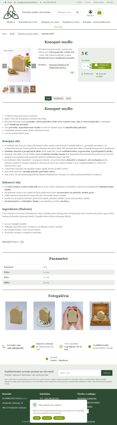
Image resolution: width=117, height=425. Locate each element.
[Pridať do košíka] (101, 66)
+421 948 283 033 (49, 2)
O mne (87, 2)
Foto (68, 98)
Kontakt (110, 2)
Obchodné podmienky (87, 398)
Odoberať (107, 373)
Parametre (58, 98)
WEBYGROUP (90, 422)
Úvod (10, 2)
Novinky (58, 26)
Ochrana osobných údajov (88, 402)
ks (88, 66)
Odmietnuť (59, 418)
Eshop (79, 2)
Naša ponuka (98, 2)
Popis (48, 98)
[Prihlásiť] (90, 13)
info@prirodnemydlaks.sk (27, 2)
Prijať (37, 418)
